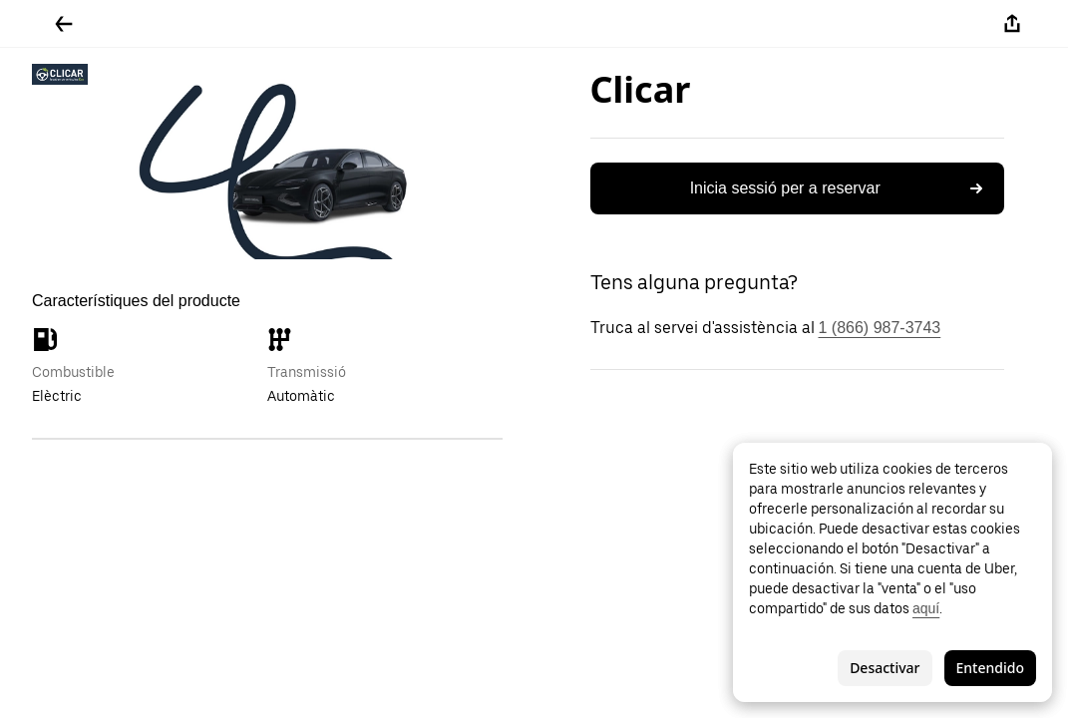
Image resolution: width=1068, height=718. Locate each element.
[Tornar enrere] (64, 24)
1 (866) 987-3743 (880, 327)
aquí (925, 608)
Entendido (990, 667)
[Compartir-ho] (1012, 24)
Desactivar (884, 667)
